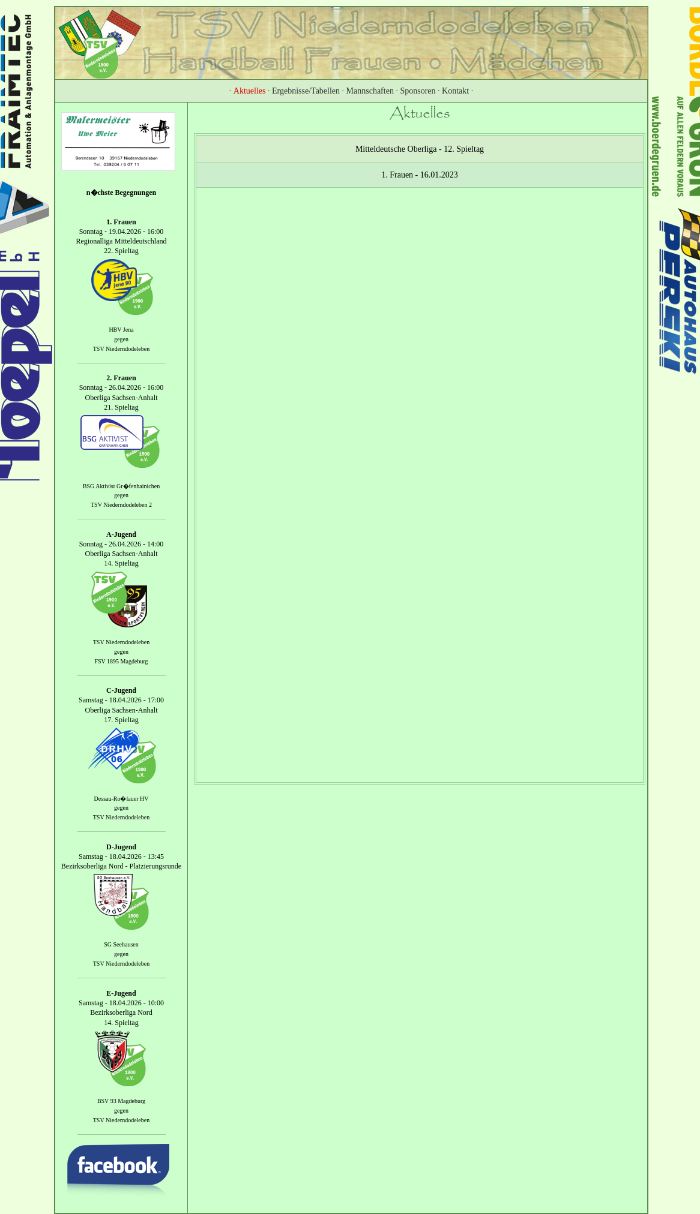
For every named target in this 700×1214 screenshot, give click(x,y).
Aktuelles (250, 90)
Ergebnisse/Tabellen (306, 90)
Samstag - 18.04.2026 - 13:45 (121, 856)
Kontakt (455, 90)
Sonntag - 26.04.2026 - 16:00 (121, 388)
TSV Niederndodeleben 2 (121, 504)
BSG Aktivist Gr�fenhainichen (121, 486)
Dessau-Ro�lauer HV (121, 798)
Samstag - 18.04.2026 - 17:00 (121, 700)
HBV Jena (121, 329)
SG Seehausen (121, 945)
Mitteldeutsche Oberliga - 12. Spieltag (419, 149)
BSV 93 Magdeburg (121, 1101)
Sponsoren (417, 90)
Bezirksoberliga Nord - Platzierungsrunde (121, 866)
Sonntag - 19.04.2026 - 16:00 (121, 231)
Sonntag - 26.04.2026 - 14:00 (121, 544)
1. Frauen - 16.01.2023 (419, 174)
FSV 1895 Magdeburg (121, 661)
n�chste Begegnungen (121, 192)
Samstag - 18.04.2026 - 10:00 (121, 1003)
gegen (121, 339)
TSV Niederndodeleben (121, 348)
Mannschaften (370, 90)
